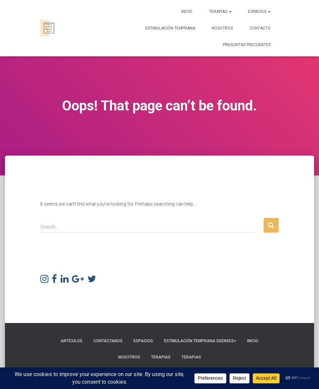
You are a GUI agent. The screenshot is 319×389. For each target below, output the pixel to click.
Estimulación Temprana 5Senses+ (200, 341)
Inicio (186, 11)
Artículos (71, 341)
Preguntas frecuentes (247, 44)
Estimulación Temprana (170, 28)
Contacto (260, 28)
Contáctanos (108, 341)
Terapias (220, 11)
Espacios (259, 11)
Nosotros (222, 28)
